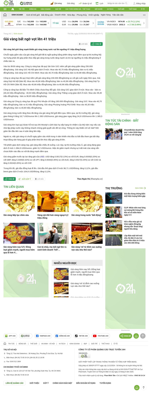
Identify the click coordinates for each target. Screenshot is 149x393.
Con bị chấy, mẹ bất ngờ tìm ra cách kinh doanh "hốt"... (51, 248)
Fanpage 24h (43, 336)
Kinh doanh (46, 9)
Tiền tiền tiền (118, 15)
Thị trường (113, 188)
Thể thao (133, 9)
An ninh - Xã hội (48, 344)
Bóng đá (32, 9)
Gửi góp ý (24, 179)
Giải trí (58, 9)
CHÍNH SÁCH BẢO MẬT (62, 383)
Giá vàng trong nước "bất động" (86, 215)
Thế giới (121, 9)
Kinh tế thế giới (33, 15)
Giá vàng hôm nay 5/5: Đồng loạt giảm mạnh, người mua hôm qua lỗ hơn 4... (19, 250)
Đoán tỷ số (85, 3)
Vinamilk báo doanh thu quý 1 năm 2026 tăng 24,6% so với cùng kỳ (134, 132)
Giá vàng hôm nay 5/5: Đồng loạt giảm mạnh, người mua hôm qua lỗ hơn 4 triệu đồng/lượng (85, 272)
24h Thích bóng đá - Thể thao (77, 9)
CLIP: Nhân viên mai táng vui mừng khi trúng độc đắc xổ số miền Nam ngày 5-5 (135, 211)
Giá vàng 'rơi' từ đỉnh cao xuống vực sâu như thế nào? (86, 248)
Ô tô (143, 9)
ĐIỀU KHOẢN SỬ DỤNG (86, 383)
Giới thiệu (34, 383)
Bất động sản (47, 15)
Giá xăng (71, 3)
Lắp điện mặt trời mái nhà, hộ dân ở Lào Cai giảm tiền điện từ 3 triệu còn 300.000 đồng (134, 239)
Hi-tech (110, 9)
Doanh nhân (60, 15)
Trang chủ (7, 34)
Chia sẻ (98, 44)
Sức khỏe (99, 9)
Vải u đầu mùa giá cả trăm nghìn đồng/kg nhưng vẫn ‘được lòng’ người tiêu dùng (133, 225)
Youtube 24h (100, 336)
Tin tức (22, 9)
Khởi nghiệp (94, 15)
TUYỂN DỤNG (105, 383)
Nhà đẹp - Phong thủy (77, 15)
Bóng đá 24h (63, 336)
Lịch (99, 3)
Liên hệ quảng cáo (14, 383)
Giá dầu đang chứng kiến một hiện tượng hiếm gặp (134, 195)
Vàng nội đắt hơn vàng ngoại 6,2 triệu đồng (52, 216)
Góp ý (46, 383)
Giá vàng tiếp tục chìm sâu (16, 215)
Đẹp (85, 344)
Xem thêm (139, 188)
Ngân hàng (106, 15)
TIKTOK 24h (81, 336)
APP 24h (10, 336)
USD (42, 156)
